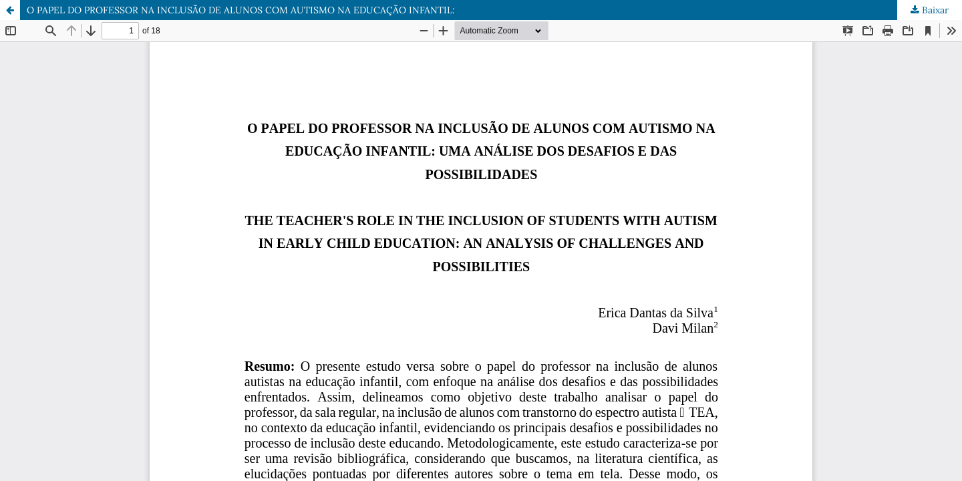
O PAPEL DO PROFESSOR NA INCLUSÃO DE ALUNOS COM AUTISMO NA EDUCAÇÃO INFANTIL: (241, 10)
